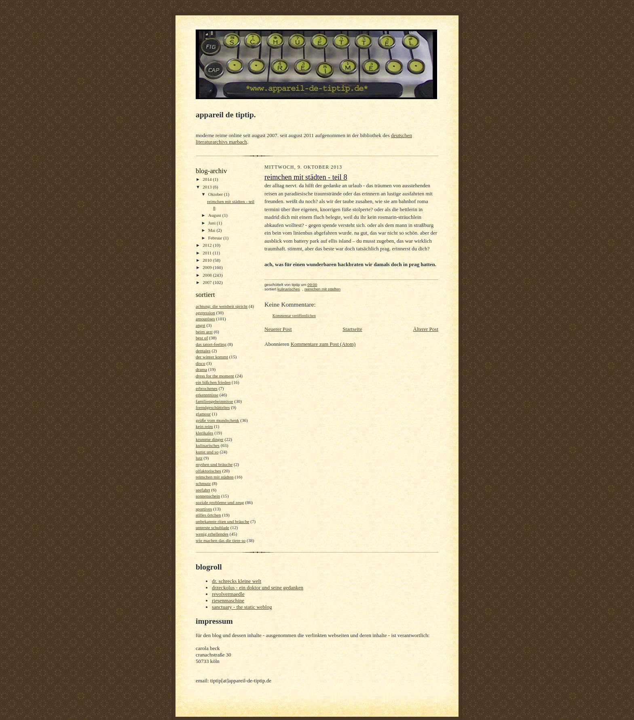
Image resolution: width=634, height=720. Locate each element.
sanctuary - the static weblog (242, 607)
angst (200, 325)
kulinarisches (208, 445)
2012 (208, 245)
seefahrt (203, 489)
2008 (208, 275)
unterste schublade (212, 527)
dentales (203, 350)
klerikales (204, 432)
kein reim (204, 426)
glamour (203, 413)
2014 (208, 179)
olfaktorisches (208, 470)
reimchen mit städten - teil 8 (305, 177)
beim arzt (204, 331)
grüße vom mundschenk (217, 420)
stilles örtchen (208, 514)
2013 (208, 186)
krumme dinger (210, 439)
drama (201, 369)
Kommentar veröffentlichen (294, 315)
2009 (208, 267)
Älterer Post (425, 329)
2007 (208, 282)
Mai (212, 230)
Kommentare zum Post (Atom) (323, 344)
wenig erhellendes (212, 534)
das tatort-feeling (211, 344)
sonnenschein (208, 495)
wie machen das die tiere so (220, 540)
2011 (208, 252)
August (215, 215)
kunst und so (207, 451)
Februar (216, 237)
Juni (212, 222)
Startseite (352, 329)
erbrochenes (207, 388)
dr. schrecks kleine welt (236, 581)
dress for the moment (215, 375)
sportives (204, 508)
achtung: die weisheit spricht (221, 306)
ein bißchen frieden (213, 382)
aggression (205, 312)
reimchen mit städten (215, 476)
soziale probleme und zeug (220, 502)
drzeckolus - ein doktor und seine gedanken (257, 587)
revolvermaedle (228, 594)
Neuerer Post (278, 329)
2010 (208, 260)
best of (202, 337)
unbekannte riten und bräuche (222, 521)
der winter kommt (212, 356)
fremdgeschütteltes (213, 407)
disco (200, 363)
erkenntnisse (207, 394)
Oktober (216, 194)
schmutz (203, 483)
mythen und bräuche (214, 464)
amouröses (205, 318)
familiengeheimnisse (214, 401)
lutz (199, 457)
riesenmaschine (228, 600)
